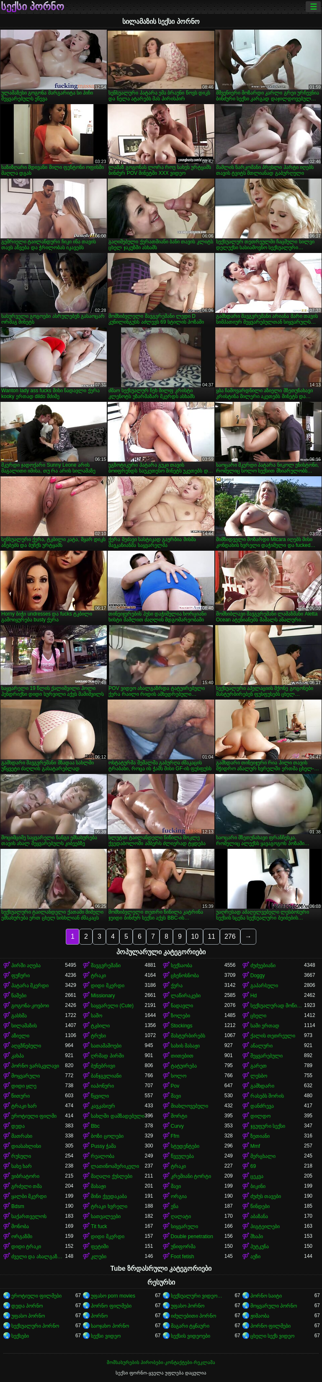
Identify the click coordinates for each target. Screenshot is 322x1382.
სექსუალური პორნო (35, 1326)
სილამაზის (24, 1026)
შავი (176, 1096)
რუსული (21, 1156)
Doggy (257, 975)
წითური (20, 1096)
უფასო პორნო (187, 1306)
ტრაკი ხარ (24, 1106)
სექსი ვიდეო (105, 1336)
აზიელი (20, 1036)
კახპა (17, 1056)
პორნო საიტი (266, 1296)
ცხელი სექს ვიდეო (272, 1336)
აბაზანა (259, 1216)
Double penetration (192, 1236)
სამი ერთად (264, 1026)
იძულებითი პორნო (193, 1316)
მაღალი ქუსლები (111, 1176)
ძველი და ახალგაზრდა (38, 1256)
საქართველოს (28, 1216)
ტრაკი (98, 975)
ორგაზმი (21, 1236)
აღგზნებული (26, 1046)
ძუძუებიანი (263, 965)
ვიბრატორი (25, 1176)
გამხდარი (262, 1086)
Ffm (175, 1136)
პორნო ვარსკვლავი (35, 1066)
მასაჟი (98, 1186)
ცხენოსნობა (185, 975)
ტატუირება (184, 1066)
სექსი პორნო (32, 6)
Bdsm (17, 1206)
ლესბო (258, 1076)
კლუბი (98, 1256)
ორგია (179, 1196)
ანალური (261, 1046)
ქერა (177, 986)
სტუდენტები (185, 1146)
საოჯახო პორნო (110, 1326)
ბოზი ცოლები (107, 1136)
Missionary (103, 996)
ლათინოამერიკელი (115, 1166)
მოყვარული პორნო (273, 1306)
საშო (96, 1016)
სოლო (178, 1076)
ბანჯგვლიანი (106, 1076)
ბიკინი (257, 1186)
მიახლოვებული (189, 1106)
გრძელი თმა (26, 1186)
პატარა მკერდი (30, 986)
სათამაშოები (106, 1046)
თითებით (182, 1056)
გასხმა (19, 1016)
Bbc (95, 1126)
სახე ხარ (21, 1166)
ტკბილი (100, 1026)
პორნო (99, 1316)
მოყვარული (25, 1076)
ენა (174, 1206)
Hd (253, 996)
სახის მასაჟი (185, 1046)
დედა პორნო (27, 1306)
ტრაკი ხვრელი (109, 1206)
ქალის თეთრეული (272, 1036)
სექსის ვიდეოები (190, 1336)
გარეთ (258, 1066)
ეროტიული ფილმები (36, 1296)
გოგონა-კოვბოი (30, 1006)
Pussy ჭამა (103, 1146)
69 (253, 1166)
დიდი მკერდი (107, 986)
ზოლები (180, 1016)
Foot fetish (182, 1256)
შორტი (179, 1116)
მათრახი (21, 1136)
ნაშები (18, 996)
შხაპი (256, 1236)
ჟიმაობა (259, 1316)
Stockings (182, 1026)
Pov (175, 1086)
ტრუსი (98, 1036)
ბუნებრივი (103, 1066)
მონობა (20, 1226)
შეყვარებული (266, 1056)
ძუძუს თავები (265, 1196)
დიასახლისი (26, 1146)
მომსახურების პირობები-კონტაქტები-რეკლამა (161, 1362)
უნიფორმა (183, 1246)
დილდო (260, 1116)
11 (211, 936)
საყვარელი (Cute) (112, 1006)
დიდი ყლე (23, 1086)
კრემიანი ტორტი (191, 1176)
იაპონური (102, 1086)
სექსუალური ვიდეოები (197, 1296)
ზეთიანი (260, 1136)
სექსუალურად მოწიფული (277, 1006)
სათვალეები (106, 1216)
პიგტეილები (265, 1226)
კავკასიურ (103, 1106)
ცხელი (258, 1016)
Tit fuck (99, 1226)
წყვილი (100, 1096)
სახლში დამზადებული (117, 1116)
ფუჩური (20, 975)
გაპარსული (264, 986)
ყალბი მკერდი (28, 1196)
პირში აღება (26, 965)
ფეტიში (99, 1246)
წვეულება (182, 1156)
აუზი (255, 1256)
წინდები (260, 1206)
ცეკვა (256, 1176)
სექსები (20, 1336)
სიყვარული (184, 1226)
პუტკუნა (259, 1246)
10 (194, 936)
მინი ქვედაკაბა (108, 1196)
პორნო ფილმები (111, 1306)
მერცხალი (263, 1156)
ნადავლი (182, 1006)
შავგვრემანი (106, 965)
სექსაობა (181, 965)
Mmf (255, 1146)
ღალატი (181, 1216)
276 (230, 936)
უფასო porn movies (113, 1296)
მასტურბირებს (188, 1036)
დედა (18, 1126)
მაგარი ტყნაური (190, 1326)
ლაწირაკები (186, 996)
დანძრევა (262, 1106)
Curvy (177, 1126)
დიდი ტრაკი (26, 1246)
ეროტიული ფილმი (34, 1116)
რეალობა (102, 1156)
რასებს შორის (267, 1096)
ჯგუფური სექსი (267, 1126)
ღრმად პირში (107, 1056)
